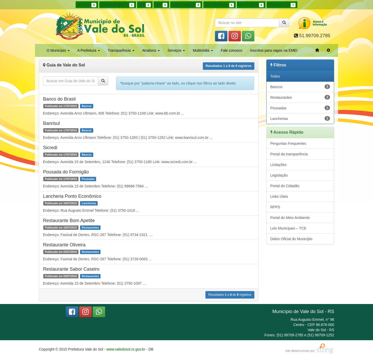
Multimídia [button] (203, 50)
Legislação (279, 175)
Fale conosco (231, 50)
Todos (275, 76)
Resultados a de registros (229, 66)
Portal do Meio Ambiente (290, 218)
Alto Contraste (219, 5)
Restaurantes (300, 97)
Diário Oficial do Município (291, 239)
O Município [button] (58, 50)
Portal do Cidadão (284, 186)
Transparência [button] (121, 50)
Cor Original (251, 5)
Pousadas (300, 107)
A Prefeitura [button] (88, 50)
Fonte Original (186, 5)
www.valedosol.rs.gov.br (125, 349)
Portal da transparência (289, 154)
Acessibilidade (117, 5)
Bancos (300, 86)
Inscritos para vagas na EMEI (273, 50)
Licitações (278, 165)
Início (86, 5)
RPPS (275, 207)
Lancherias (300, 118)
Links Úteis (279, 196)
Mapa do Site (282, 5)
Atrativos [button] (151, 50)
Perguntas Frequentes (288, 143)
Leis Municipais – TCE (288, 228)
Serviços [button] (176, 50)
